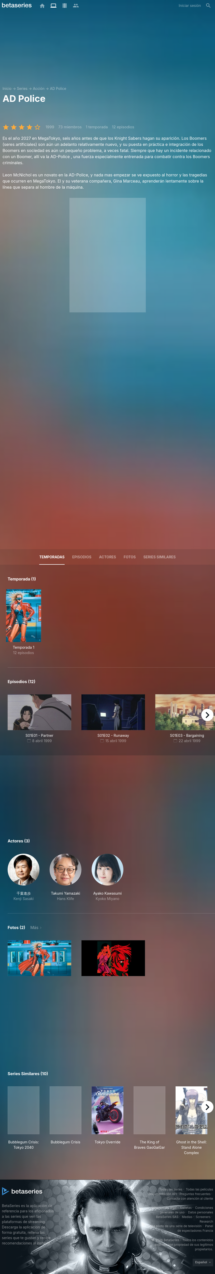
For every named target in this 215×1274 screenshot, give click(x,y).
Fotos (130, 557)
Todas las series (170, 1189)
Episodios (81, 557)
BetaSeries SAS (167, 1217)
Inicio (7, 88)
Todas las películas (199, 1189)
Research (206, 1221)
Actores (107, 557)
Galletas (186, 1208)
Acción (39, 88)
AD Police (58, 88)
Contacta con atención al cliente (190, 1198)
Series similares (159, 557)
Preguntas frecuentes (194, 1194)
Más (34, 927)
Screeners (203, 1217)
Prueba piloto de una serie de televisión (173, 1226)
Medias (187, 1217)
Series (22, 88)
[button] (23, 877)
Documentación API (162, 1194)
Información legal (164, 1208)
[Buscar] (208, 5)
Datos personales (200, 1212)
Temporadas (51, 557)
